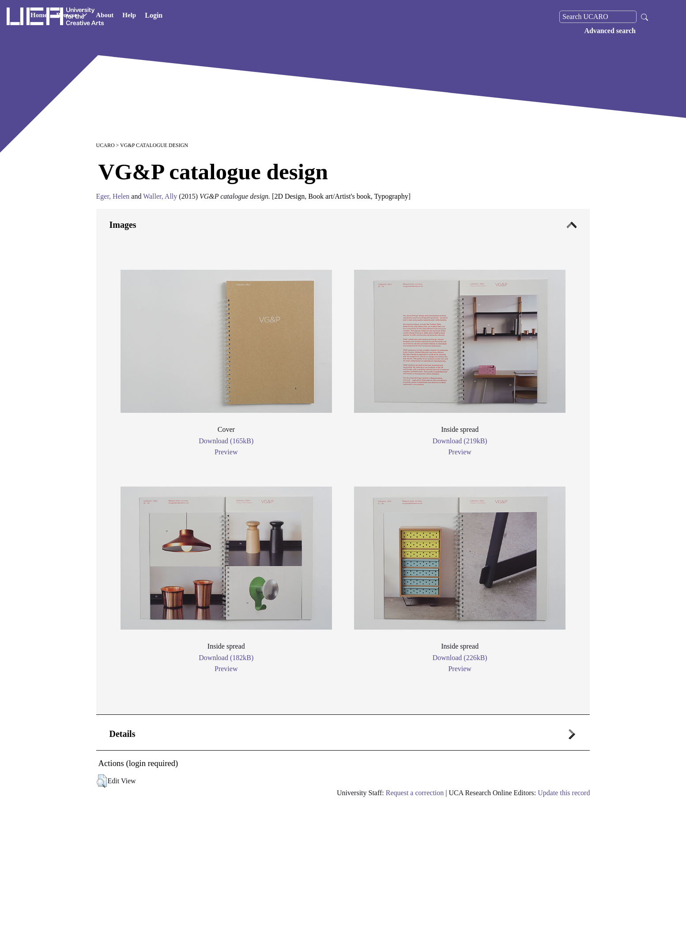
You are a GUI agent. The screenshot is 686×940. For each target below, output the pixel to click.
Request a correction (415, 793)
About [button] (189, 16)
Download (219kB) (460, 441)
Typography (391, 196)
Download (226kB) (460, 657)
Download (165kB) (226, 441)
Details (122, 734)
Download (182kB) (226, 657)
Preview (226, 452)
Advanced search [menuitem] (610, 30)
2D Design (289, 196)
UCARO (105, 145)
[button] (102, 781)
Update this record (564, 793)
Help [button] (213, 16)
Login (238, 16)
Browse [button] (155, 16)
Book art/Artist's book (339, 196)
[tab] (343, 462)
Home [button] (123, 16)
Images (122, 225)
